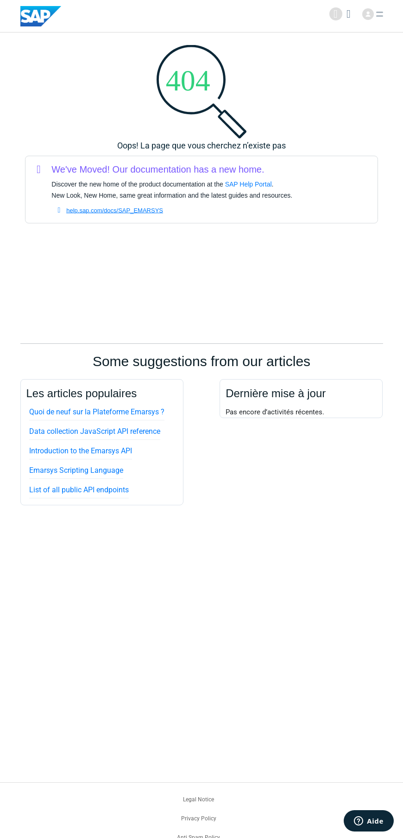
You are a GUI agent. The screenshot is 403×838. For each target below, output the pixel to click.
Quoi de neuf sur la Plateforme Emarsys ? (96, 411)
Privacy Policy (198, 818)
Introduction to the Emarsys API (80, 450)
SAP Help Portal (248, 184)
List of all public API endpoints (79, 489)
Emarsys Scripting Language (76, 470)
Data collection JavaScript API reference (94, 431)
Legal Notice (198, 799)
